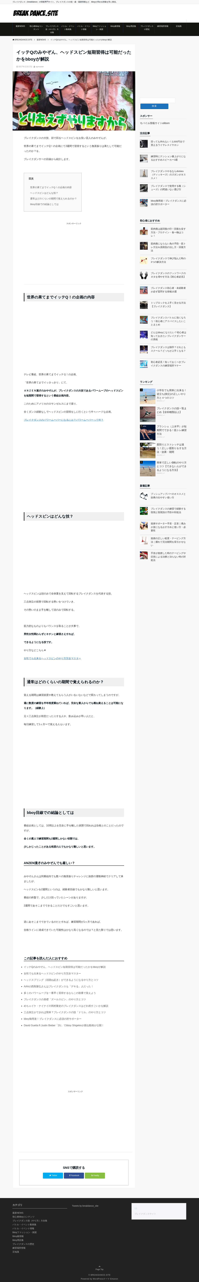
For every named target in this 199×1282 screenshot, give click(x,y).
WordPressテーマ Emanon (105, 1278)
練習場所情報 (162, 26)
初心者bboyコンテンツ (36, 27)
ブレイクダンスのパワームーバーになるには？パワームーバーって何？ (63, 420)
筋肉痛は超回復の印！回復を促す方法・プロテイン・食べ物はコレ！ (168, 226)
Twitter (53, 1175)
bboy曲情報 (115, 26)
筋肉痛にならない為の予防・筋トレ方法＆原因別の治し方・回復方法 (168, 241)
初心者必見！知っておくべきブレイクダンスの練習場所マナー (168, 358)
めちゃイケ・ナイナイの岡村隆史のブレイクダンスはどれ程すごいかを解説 (66, 1005)
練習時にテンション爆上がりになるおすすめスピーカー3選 (168, 152)
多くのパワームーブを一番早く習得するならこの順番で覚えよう (60, 992)
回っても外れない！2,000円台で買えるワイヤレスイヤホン (168, 137)
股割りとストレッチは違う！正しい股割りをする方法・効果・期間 (172, 442)
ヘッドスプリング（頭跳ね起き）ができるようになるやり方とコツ (61, 980)
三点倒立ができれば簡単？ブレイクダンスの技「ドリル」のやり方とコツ (65, 1012)
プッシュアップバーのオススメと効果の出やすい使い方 (168, 489)
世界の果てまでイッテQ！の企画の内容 (51, 187)
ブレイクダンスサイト (145, 1213)
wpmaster (40, 66)
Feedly (95, 1175)
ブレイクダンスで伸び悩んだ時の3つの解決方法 (168, 254)
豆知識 (178, 26)
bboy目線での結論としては (44, 204)
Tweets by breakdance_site (85, 1205)
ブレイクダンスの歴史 (146, 27)
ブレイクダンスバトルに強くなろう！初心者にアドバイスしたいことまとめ (168, 315)
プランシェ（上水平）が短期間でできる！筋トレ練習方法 (172, 424)
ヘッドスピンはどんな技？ (44, 192)
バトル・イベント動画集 (67, 27)
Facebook (74, 1175)
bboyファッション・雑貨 (99, 27)
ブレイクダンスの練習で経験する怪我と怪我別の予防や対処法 (168, 504)
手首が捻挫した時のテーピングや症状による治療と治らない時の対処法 (168, 550)
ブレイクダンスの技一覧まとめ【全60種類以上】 (172, 404)
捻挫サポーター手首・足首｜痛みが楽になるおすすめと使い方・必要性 (168, 521)
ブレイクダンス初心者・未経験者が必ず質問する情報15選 (168, 284)
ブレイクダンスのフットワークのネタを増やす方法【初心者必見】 (168, 269)
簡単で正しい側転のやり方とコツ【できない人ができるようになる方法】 (172, 460)
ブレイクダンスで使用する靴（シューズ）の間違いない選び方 (168, 181)
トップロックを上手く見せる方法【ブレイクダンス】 (168, 298)
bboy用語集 (131, 26)
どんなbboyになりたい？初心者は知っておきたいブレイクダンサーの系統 (168, 330)
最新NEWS (20, 26)
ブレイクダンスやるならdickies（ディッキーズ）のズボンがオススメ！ (168, 168)
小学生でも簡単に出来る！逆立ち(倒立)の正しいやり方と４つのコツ (172, 388)
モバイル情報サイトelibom (155, 117)
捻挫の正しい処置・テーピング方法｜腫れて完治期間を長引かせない (168, 536)
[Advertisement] (74, 252)
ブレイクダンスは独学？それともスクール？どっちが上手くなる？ (168, 343)
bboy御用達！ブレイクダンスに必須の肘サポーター (52, 1018)
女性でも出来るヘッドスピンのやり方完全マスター (52, 658)
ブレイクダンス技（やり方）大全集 (52, 29)
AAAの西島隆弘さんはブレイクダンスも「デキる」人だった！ (58, 986)
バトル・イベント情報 (83, 27)
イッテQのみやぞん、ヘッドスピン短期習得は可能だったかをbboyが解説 (65, 967)
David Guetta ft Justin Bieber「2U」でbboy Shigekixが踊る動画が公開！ (64, 1025)
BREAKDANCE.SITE (101, 1274)
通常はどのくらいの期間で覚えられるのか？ (53, 198)
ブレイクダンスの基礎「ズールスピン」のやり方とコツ (55, 999)
